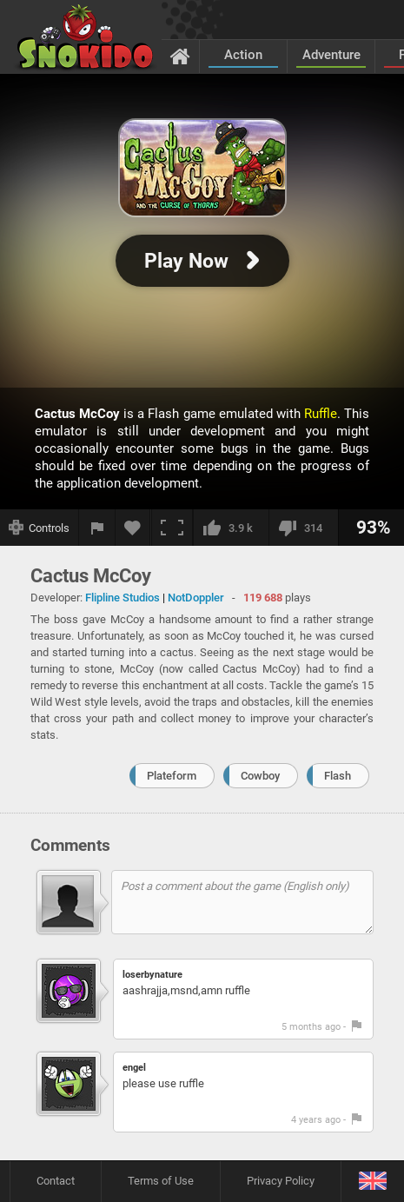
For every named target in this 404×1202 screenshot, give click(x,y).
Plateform (171, 775)
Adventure (331, 55)
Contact (55, 1180)
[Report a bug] (97, 527)
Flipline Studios (122, 597)
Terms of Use (161, 1180)
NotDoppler (196, 597)
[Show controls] (39, 527)
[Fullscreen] (172, 527)
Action (243, 55)
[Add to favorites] (133, 527)
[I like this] (230, 527)
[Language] (372, 1181)
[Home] (180, 55)
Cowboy (260, 775)
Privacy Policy (281, 1180)
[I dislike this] (303, 527)
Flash (337, 775)
